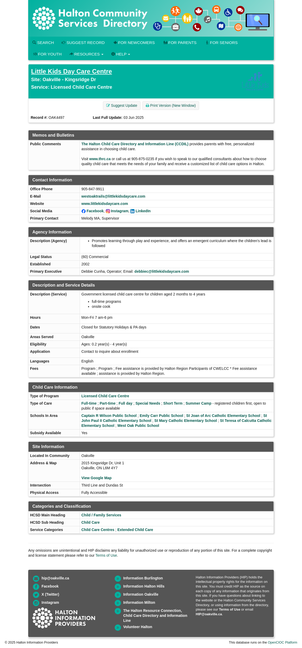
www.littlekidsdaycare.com (105, 204)
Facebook (94, 211)
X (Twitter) (50, 594)
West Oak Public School (138, 425)
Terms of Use (106, 555)
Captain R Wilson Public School (109, 416)
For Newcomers (134, 42)
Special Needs (147, 403)
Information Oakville (141, 594)
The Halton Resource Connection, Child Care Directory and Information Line (155, 615)
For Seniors (221, 42)
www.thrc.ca (100, 159)
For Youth (47, 54)
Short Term (173, 403)
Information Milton (139, 602)
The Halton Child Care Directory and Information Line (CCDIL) (135, 144)
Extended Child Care (135, 530)
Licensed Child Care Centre (105, 396)
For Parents (179, 42)
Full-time (89, 403)
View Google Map (97, 478)
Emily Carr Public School (161, 416)
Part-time (108, 403)
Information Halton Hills (144, 586)
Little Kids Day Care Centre (71, 71)
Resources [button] (86, 54)
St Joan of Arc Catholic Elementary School (223, 416)
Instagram (119, 211)
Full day (125, 403)
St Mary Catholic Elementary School (185, 420)
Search (43, 42)
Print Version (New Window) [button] (171, 105)
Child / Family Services (101, 515)
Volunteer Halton (137, 627)
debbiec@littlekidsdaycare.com (162, 271)
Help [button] (120, 54)
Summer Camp (198, 403)
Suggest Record (83, 42)
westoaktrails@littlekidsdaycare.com (114, 196)
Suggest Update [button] (121, 105)
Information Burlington (143, 578)
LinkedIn (143, 211)
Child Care (91, 522)
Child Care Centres (98, 530)
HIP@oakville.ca (209, 614)
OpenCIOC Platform (282, 642)
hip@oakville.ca (55, 578)
